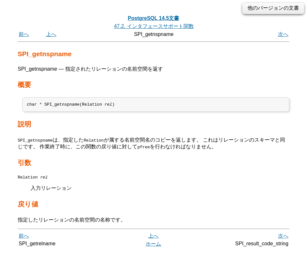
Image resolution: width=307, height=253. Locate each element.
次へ (283, 34)
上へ (51, 34)
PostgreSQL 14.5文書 (153, 18)
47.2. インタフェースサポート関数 (154, 26)
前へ (24, 34)
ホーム (153, 246)
